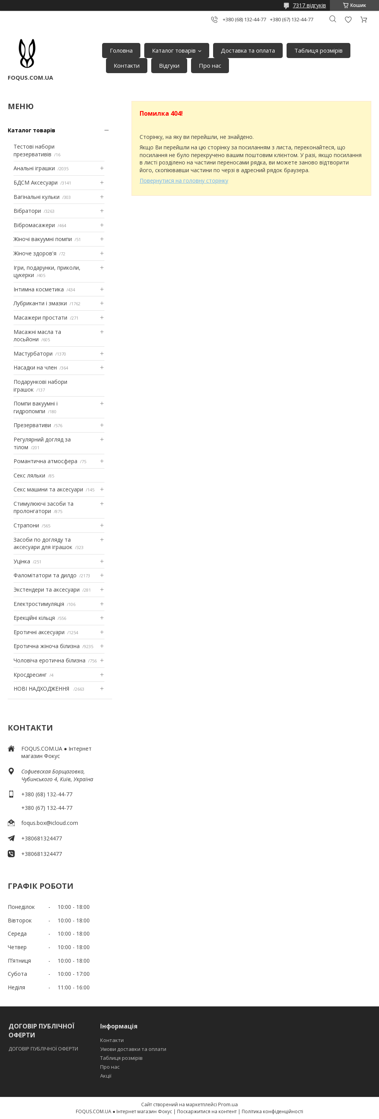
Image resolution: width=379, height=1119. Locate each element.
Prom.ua (228, 1104)
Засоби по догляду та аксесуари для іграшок (43, 543)
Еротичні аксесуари (39, 632)
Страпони (26, 525)
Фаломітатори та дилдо (45, 575)
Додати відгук (348, 19)
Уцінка (22, 561)
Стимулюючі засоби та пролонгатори (43, 507)
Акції (105, 1075)
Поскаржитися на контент (207, 1111)
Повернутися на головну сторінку (184, 180)
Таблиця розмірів (318, 50)
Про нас (210, 65)
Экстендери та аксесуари (47, 589)
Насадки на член (35, 367)
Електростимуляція (39, 603)
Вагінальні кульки (37, 196)
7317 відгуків (309, 5)
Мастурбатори (33, 353)
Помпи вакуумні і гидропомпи (36, 407)
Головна (121, 50)
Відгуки (169, 65)
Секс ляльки (29, 475)
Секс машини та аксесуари (48, 489)
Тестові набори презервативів (34, 150)
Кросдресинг (30, 674)
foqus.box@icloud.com (49, 822)
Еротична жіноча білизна (47, 646)
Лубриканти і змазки (40, 303)
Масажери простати (40, 317)
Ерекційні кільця (34, 617)
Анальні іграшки (34, 168)
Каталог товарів (174, 50)
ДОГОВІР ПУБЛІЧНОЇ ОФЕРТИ (44, 1048)
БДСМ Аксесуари (36, 182)
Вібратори (27, 210)
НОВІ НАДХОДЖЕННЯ (42, 688)
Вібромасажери (34, 225)
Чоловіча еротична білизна (49, 660)
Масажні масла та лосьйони (37, 335)
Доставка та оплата (248, 50)
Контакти (127, 65)
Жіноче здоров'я (35, 253)
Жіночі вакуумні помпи (43, 239)
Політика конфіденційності (272, 1111)
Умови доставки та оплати (133, 1048)
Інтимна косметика (39, 289)
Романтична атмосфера (45, 461)
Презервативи (32, 425)
